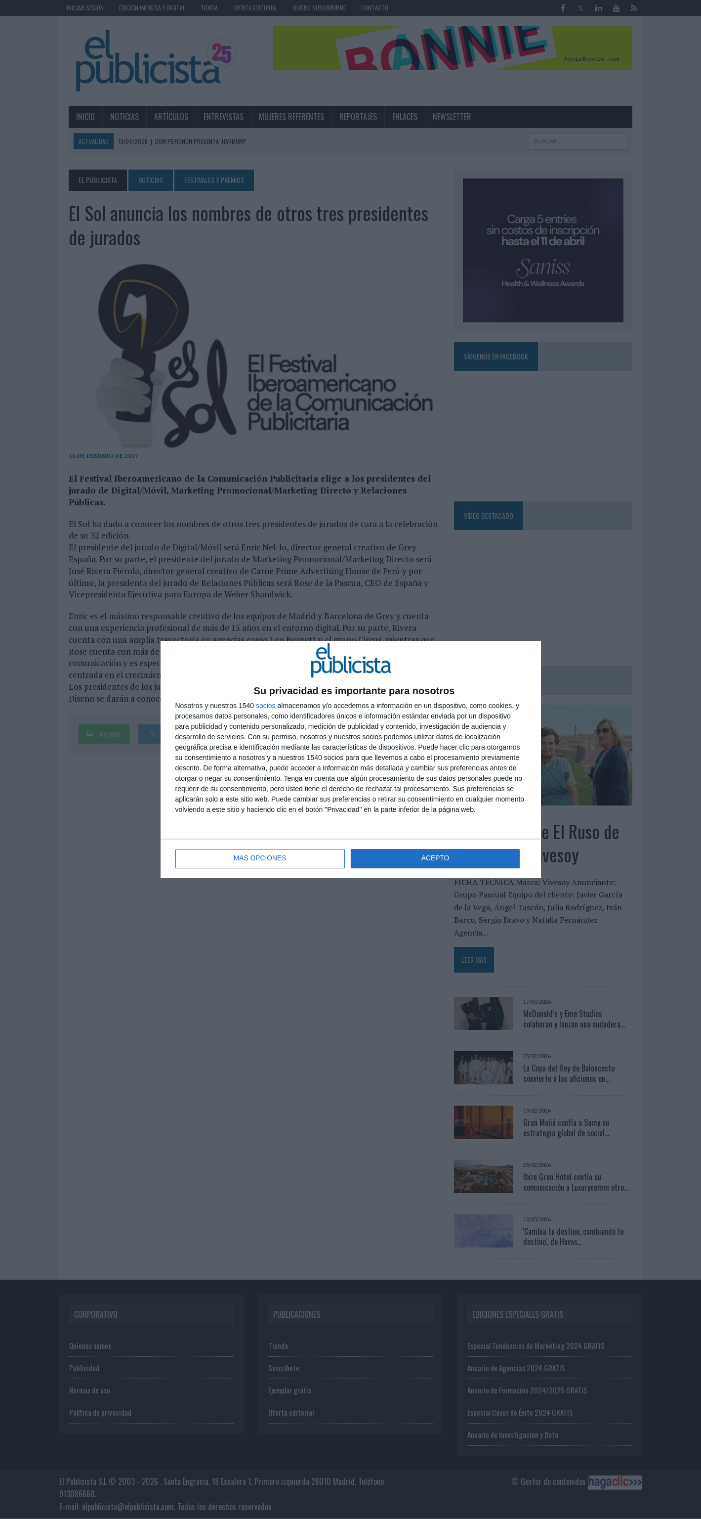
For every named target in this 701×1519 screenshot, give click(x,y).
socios (266, 705)
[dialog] (351, 759)
